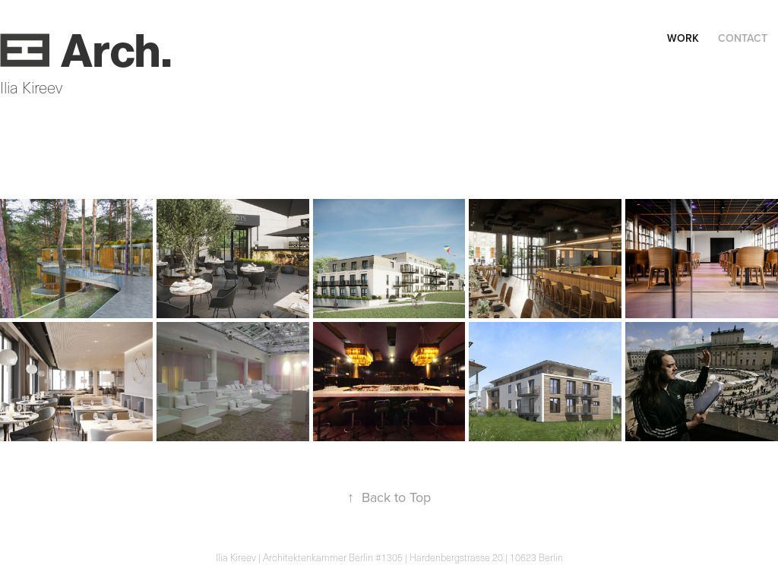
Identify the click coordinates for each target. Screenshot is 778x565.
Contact (742, 38)
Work (683, 38)
